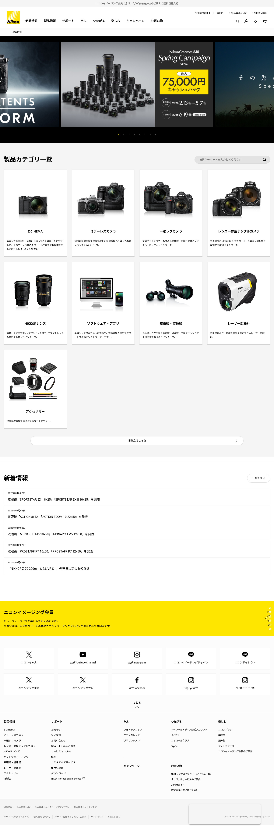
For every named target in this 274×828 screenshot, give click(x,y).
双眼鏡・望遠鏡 (12, 765)
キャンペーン (135, 21)
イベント (175, 738)
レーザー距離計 (12, 770)
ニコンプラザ (225, 732)
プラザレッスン (132, 743)
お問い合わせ (58, 743)
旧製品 (7, 781)
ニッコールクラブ (180, 743)
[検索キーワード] (232, 160)
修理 (53, 760)
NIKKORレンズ (12, 754)
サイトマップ (97, 820)
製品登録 (56, 738)
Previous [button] (97, 134)
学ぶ (83, 21)
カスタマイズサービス (63, 765)
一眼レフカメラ (12, 743)
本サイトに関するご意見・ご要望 (70, 820)
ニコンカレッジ (132, 738)
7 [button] (150, 134)
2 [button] (123, 134)
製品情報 (50, 21)
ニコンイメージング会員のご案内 (235, 754)
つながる (99, 21)
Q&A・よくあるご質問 (63, 749)
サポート (68, 21)
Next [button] (176, 134)
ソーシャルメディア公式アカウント (189, 732)
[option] (137, 84)
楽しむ (115, 21)
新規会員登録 (247, 621)
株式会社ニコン (239, 13)
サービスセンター (61, 754)
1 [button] (118, 134)
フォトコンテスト (227, 749)
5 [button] (139, 134)
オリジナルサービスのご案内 (186, 782)
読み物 (221, 743)
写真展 (221, 738)
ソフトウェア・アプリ (16, 760)
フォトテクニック (133, 732)
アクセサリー (11, 776)
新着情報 (31, 21)
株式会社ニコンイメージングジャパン (52, 810)
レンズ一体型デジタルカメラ (20, 749)
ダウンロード (58, 776)
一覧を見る (258, 481)
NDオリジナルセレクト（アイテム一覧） (192, 777)
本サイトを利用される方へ (16, 820)
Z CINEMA (9, 732)
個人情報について (41, 820)
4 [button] (134, 134)
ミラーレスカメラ (13, 738)
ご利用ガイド (178, 788)
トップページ (5, 32)
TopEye (174, 749)
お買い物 (157, 21)
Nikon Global (260, 13)
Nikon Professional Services (66, 781)
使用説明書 (57, 770)
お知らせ (56, 732)
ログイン (200, 621)
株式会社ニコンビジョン (85, 810)
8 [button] (155, 134)
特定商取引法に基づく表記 (184, 793)
